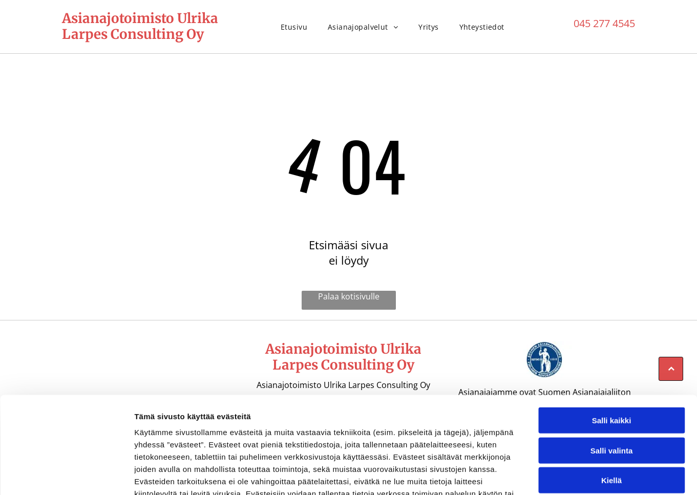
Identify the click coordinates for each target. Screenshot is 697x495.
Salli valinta (611, 378)
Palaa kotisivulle (348, 296)
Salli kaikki (611, 348)
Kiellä (611, 408)
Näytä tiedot (547, 474)
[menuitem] (294, 27)
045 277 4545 (604, 23)
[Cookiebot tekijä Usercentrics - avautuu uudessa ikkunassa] (66, 475)
